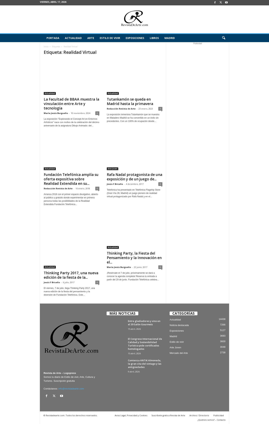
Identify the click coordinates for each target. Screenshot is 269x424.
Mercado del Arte (179, 353)
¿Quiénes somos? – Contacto (212, 419)
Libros (154, 38)
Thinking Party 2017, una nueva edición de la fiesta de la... (71, 275)
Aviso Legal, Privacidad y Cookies (131, 415)
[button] (224, 38)
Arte (90, 38)
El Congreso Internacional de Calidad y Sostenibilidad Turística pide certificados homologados (145, 344)
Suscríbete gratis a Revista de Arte (168, 415)
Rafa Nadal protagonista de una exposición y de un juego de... (134, 176)
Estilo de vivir (110, 38)
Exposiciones (135, 38)
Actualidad (73, 38)
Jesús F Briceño (115, 184)
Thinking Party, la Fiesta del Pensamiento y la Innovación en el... (134, 258)
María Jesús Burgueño (56, 113)
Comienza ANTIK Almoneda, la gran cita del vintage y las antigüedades (144, 364)
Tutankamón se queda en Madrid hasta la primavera (130, 101)
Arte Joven (112, 168)
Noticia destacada (179, 325)
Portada (53, 38)
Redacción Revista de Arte (121, 108)
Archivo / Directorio (199, 415)
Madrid (169, 38)
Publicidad (218, 415)
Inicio (46, 46)
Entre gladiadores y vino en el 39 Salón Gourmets (144, 322)
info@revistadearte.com (71, 388)
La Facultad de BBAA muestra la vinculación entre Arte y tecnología (71, 104)
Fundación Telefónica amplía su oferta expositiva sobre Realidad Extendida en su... (71, 179)
